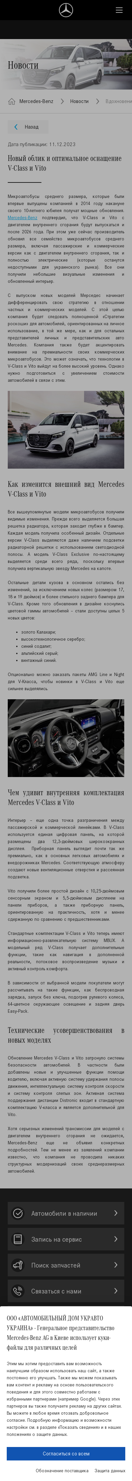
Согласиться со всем (66, 1453)
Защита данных (110, 1471)
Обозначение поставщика (62, 1471)
